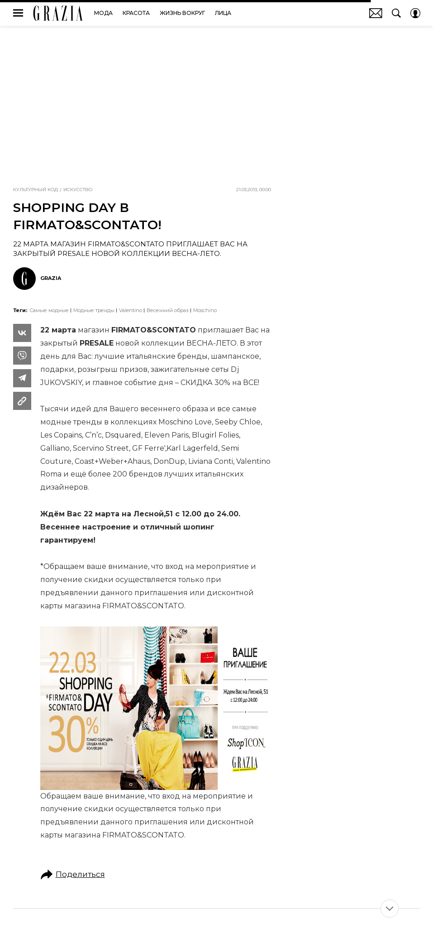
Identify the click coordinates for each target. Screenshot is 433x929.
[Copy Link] (22, 401)
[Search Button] (396, 13)
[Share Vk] (22, 333)
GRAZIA (58, 13)
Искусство (77, 189)
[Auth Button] (415, 13)
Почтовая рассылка (375, 13)
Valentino (130, 310)
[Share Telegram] (22, 378)
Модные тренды (93, 310)
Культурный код (35, 189)
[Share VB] (22, 356)
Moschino (205, 310)
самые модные (49, 310)
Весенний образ (168, 310)
